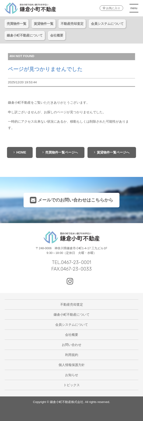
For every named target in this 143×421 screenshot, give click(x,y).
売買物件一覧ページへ (60, 152)
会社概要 (56, 35)
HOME (20, 152)
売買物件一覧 (16, 24)
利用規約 (71, 355)
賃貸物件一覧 (43, 24)
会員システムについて (107, 24)
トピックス (71, 385)
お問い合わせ (71, 345)
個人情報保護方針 (72, 365)
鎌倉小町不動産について (25, 35)
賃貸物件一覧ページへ (111, 152)
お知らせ (71, 375)
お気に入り (111, 8)
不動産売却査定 (72, 24)
